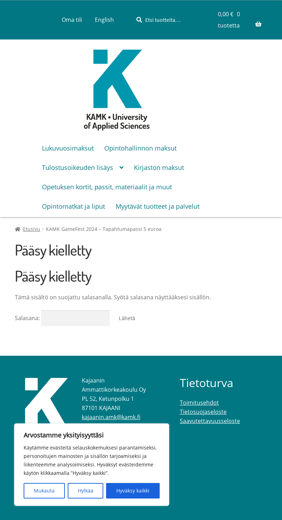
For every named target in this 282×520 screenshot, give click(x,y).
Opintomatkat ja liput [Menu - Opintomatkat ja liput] (73, 206)
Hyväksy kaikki (132, 490)
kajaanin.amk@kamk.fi (111, 417)
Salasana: (62, 318)
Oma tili (72, 20)
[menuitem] (104, 19)
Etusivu (31, 229)
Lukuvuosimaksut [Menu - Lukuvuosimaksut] (68, 148)
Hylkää (85, 490)
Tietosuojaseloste (203, 412)
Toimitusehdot (199, 402)
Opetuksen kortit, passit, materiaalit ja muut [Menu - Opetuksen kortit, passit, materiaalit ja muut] (107, 187)
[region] (91, 464)
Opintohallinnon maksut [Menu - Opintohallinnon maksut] (140, 148)
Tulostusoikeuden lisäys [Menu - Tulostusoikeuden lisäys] (77, 167)
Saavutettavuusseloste (210, 421)
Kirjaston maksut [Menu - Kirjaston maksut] (159, 167)
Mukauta (44, 490)
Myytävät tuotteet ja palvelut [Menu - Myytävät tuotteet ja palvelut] (158, 206)
